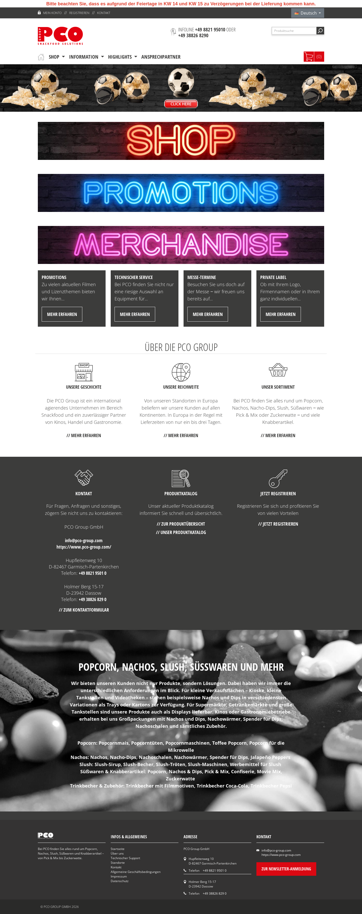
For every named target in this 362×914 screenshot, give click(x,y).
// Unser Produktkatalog (181, 532)
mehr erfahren (62, 314)
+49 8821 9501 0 (92, 573)
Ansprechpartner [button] (160, 56)
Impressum (119, 876)
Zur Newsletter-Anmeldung (286, 869)
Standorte (118, 862)
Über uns (117, 853)
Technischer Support (125, 858)
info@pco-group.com (84, 540)
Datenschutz (120, 881)
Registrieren (79, 13)
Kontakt (103, 13)
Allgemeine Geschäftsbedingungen (136, 872)
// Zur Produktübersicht (181, 524)
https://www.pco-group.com (281, 855)
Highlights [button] (120, 56)
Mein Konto (52, 13)
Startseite (118, 849)
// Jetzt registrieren (278, 524)
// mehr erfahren (83, 435)
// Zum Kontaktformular (84, 610)
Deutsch (306, 13)
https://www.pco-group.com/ (83, 547)
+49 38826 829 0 (92, 599)
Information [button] (84, 56)
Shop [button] (55, 56)
